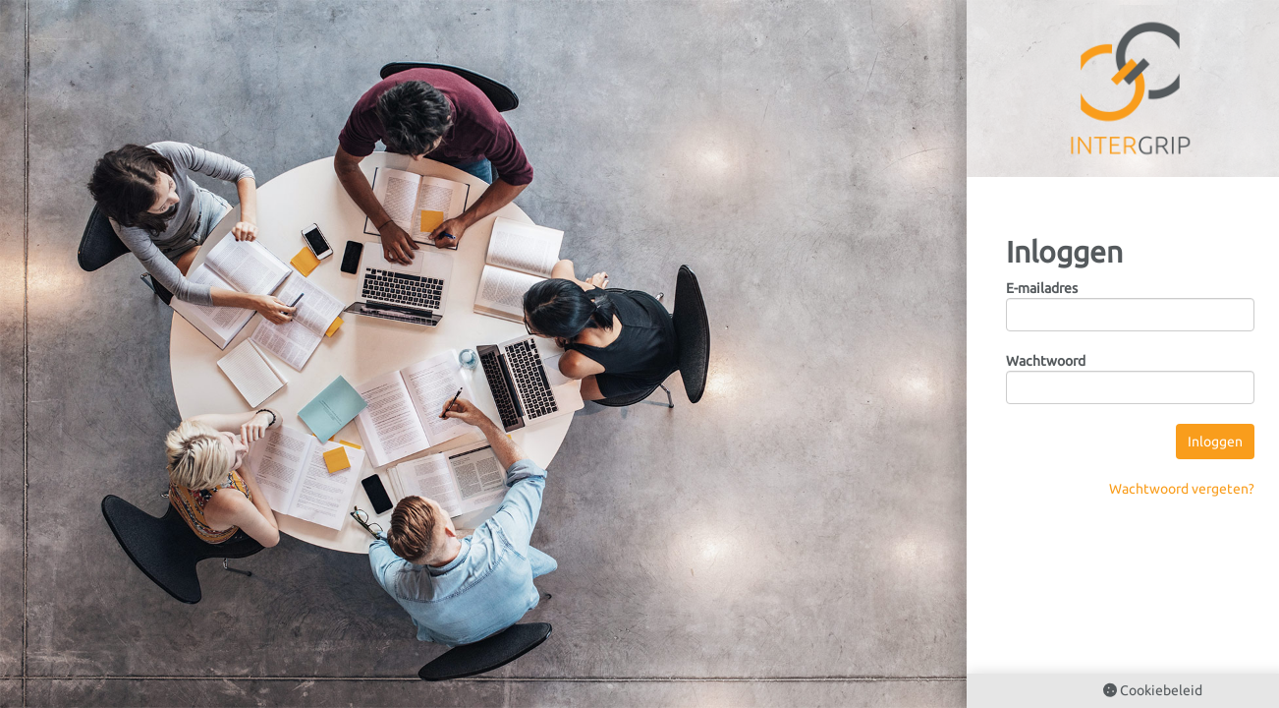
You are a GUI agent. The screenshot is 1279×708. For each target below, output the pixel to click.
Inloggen (1215, 441)
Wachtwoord (1045, 361)
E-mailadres (1042, 288)
